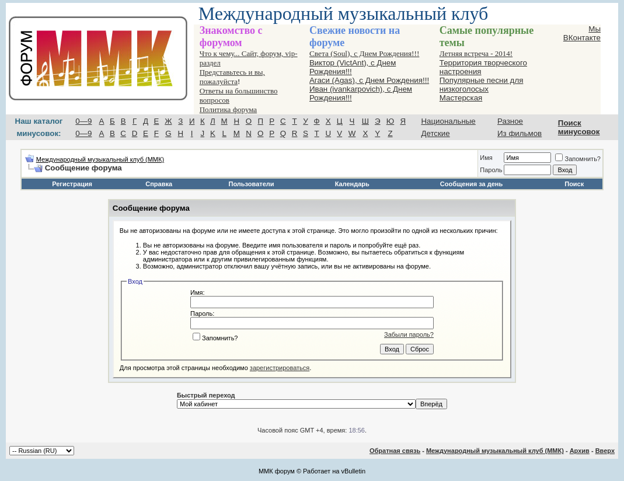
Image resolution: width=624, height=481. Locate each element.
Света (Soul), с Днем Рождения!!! (364, 53)
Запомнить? (578, 158)
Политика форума (228, 109)
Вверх (605, 450)
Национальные (448, 121)
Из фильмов (519, 133)
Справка (158, 183)
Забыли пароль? (409, 334)
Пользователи (251, 183)
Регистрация (72, 183)
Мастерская (461, 97)
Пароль (491, 169)
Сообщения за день (471, 183)
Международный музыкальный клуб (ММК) (100, 159)
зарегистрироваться (279, 367)
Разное (510, 121)
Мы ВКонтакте (582, 33)
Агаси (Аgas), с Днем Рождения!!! (369, 80)
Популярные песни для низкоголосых (482, 84)
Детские (435, 133)
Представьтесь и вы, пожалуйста (232, 77)
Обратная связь (394, 450)
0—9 (83, 121)
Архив (580, 450)
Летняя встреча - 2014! (476, 53)
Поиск (574, 183)
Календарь (352, 183)
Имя (486, 157)
